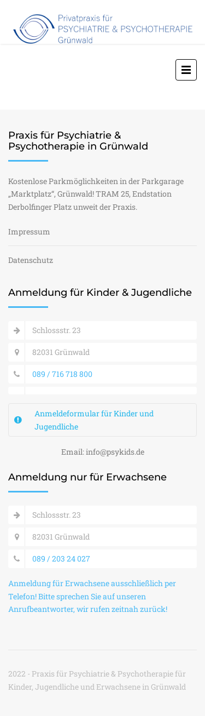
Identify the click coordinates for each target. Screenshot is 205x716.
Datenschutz (30, 260)
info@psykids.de (115, 451)
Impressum (29, 231)
